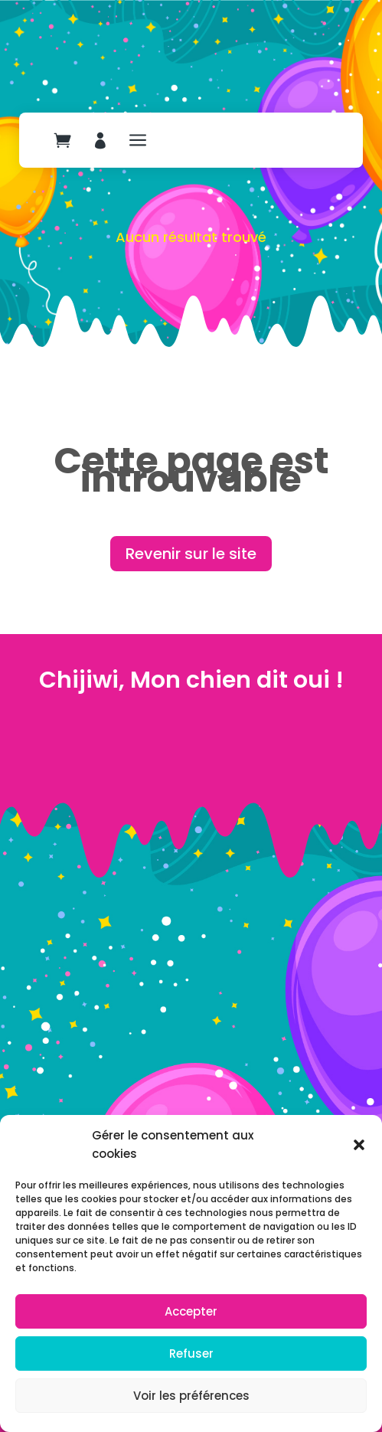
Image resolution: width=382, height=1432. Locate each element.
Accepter (191, 1311)
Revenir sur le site (191, 553)
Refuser (191, 1353)
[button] (359, 1144)
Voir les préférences (191, 1396)
